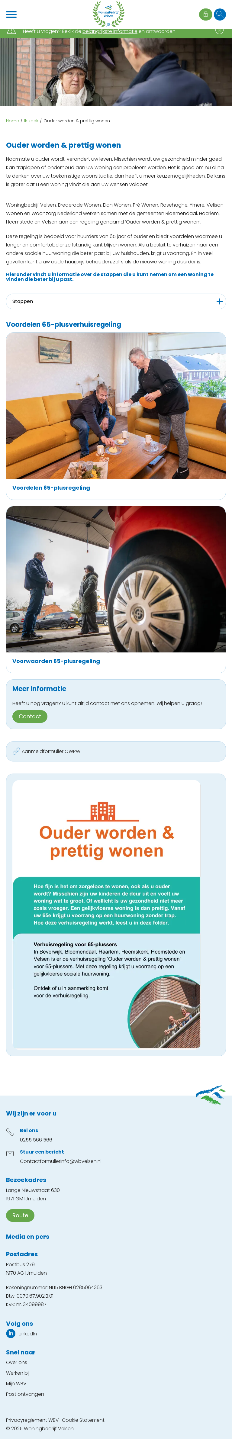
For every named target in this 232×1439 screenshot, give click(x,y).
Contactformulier (40, 1161)
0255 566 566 (36, 1139)
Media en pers (27, 1236)
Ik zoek (31, 121)
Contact (30, 716)
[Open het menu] (12, 14)
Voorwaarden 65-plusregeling (56, 661)
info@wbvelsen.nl (81, 1161)
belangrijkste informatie (109, 31)
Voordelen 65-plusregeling (51, 487)
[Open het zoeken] (220, 14)
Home (12, 121)
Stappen (22, 301)
